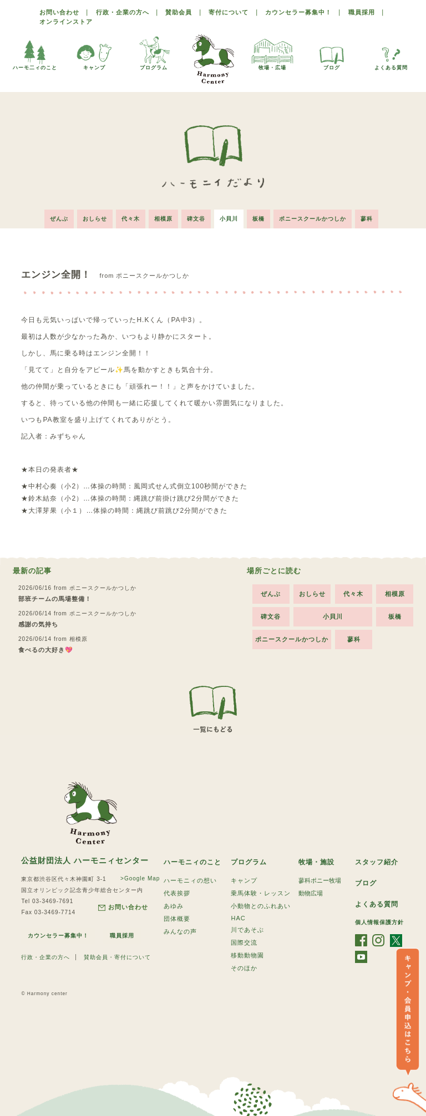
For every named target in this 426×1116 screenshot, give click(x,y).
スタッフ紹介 (376, 862)
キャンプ (94, 52)
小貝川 (229, 219)
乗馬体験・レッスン (261, 893)
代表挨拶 (177, 893)
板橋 (258, 219)
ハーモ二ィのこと (35, 52)
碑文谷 (196, 219)
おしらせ (95, 219)
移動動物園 (247, 955)
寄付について (228, 12)
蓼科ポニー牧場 (319, 880)
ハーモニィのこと (192, 862)
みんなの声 (180, 931)
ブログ (332, 52)
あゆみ (174, 906)
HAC (238, 918)
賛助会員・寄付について (117, 957)
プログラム (154, 52)
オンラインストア (66, 21)
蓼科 (367, 219)
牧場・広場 (272, 52)
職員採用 (361, 12)
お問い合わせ (59, 12)
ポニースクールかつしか (312, 219)
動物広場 (310, 893)
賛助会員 (178, 12)
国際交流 (244, 942)
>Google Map (140, 878)
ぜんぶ (59, 219)
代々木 (130, 219)
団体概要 (177, 918)
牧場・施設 (316, 862)
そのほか (244, 968)
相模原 (163, 219)
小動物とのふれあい (261, 906)
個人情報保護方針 (379, 922)
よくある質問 (391, 52)
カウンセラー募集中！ (298, 12)
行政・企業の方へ (122, 12)
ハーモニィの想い (190, 880)
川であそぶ (247, 929)
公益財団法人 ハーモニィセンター (85, 860)
